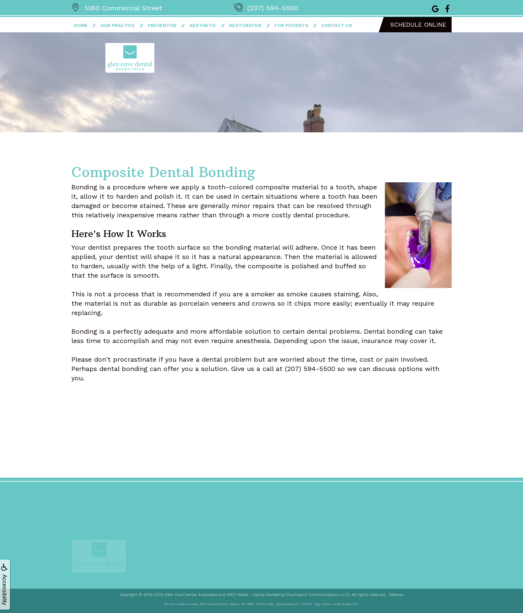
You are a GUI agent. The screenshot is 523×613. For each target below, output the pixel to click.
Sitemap (396, 594)
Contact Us (336, 25)
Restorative (245, 25)
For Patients (292, 25)
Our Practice (117, 25)
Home (81, 25)
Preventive (162, 25)
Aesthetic (202, 25)
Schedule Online (418, 24)
